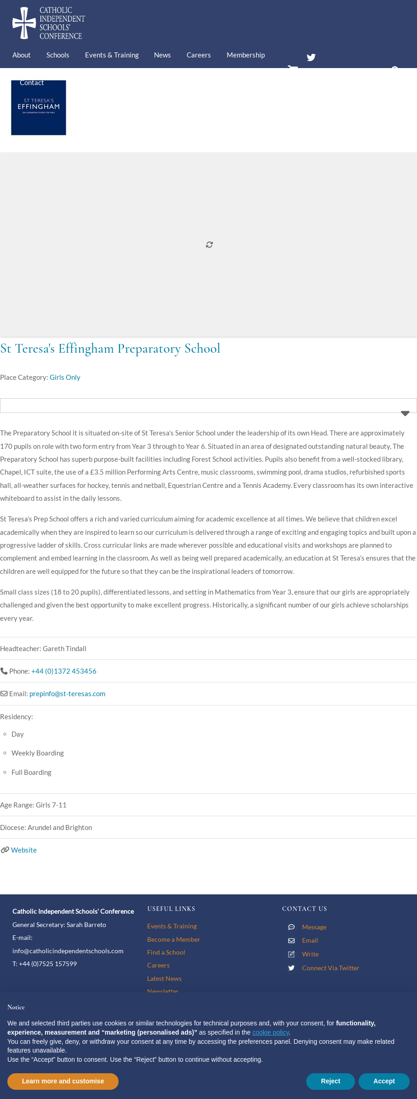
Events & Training (112, 55)
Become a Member (173, 939)
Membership (246, 55)
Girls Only (65, 377)
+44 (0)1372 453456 (64, 671)
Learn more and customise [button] (63, 1081)
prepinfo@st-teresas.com (67, 693)
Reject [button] (330, 1081)
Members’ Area (334, 75)
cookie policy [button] (270, 1032)
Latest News (164, 978)
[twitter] (311, 56)
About (21, 55)
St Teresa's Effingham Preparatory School (110, 348)
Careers (199, 55)
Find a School (166, 952)
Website (24, 850)
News (162, 55)
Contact (32, 82)
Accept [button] (384, 1081)
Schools (57, 55)
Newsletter (163, 991)
